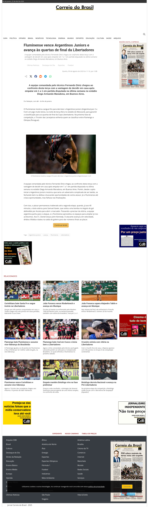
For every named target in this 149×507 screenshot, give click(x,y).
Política (13, 38)
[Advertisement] (74, 23)
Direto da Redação (13, 457)
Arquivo (117, 38)
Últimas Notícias (33, 65)
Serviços (80, 478)
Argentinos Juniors (35, 235)
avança (45, 235)
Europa (9, 474)
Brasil (30, 38)
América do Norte (49, 444)
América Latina (83, 440)
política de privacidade (96, 486)
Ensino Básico (11, 465)
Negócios (40, 38)
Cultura (100, 38)
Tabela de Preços (89, 433)
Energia (61, 38)
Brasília (80, 444)
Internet (80, 457)
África (44, 440)
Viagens (45, 499)
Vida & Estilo (82, 495)
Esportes (79, 38)
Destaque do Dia (48, 65)
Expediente (57, 433)
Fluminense (54, 235)
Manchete (81, 461)
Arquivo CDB (11, 440)
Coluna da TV (82, 448)
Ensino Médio (11, 469)
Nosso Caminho (72, 433)
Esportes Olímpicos (50, 461)
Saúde (108, 38)
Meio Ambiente (48, 478)
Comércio (81, 452)
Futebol (70, 65)
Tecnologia (51, 38)
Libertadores (65, 235)
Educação (90, 38)
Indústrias (46, 474)
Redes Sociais (83, 469)
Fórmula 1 (46, 465)
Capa (5, 38)
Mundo (70, 38)
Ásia (43, 448)
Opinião (22, 38)
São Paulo (46, 495)
